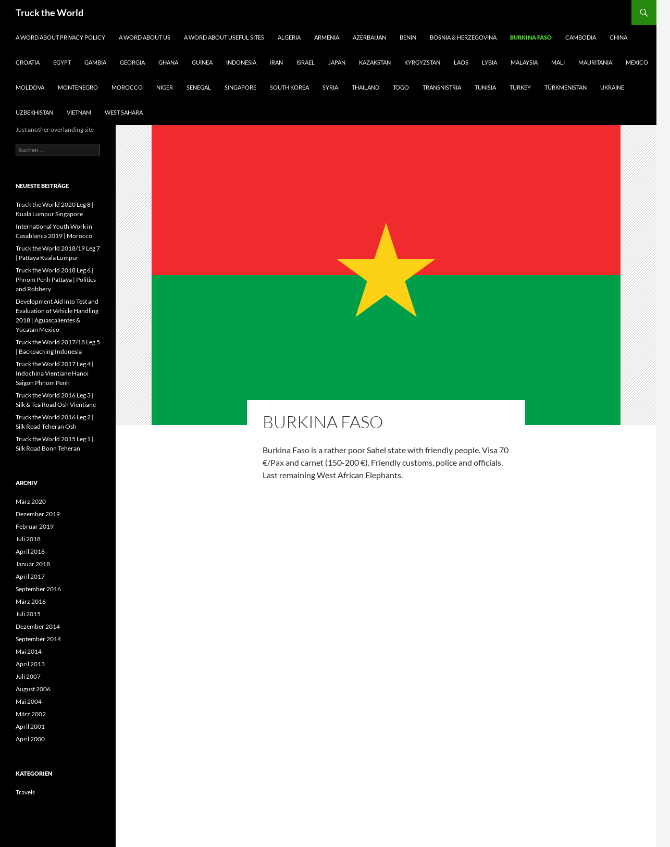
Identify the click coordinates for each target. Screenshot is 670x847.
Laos (461, 62)
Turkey (520, 87)
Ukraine (612, 87)
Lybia (489, 62)
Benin (408, 37)
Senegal (199, 87)
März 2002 (31, 714)
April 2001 (30, 726)
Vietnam (79, 112)
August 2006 (33, 689)
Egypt (62, 62)
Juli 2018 (28, 539)
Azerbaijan (369, 37)
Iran (276, 62)
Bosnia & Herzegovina (463, 37)
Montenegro (78, 87)
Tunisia (485, 87)
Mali (558, 62)
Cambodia (580, 37)
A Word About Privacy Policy (60, 37)
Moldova (30, 87)
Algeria (289, 37)
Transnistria (442, 87)
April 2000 (30, 739)
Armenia (326, 37)
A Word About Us (144, 37)
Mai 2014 (29, 651)
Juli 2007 (28, 676)
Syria (330, 87)
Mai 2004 (29, 701)
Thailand (365, 87)
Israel (305, 62)
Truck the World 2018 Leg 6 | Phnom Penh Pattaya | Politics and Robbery (56, 279)
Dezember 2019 (38, 514)
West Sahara (124, 112)
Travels (25, 792)
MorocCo (127, 87)
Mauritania (595, 62)
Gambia (95, 62)
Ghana (168, 62)
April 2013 (30, 664)
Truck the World (49, 12)
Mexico (637, 62)
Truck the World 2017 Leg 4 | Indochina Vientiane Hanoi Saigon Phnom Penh (55, 373)
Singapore (240, 87)
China (618, 37)
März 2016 (31, 601)
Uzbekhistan (34, 112)
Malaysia (524, 62)
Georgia (132, 62)
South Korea (289, 87)
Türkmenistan (565, 87)
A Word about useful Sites (224, 37)
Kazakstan (375, 62)
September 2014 (38, 639)
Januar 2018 (33, 564)
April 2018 (30, 551)
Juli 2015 (28, 614)
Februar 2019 (35, 526)
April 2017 (30, 576)
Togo (401, 87)
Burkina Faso (531, 37)
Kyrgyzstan (422, 62)
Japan (336, 62)
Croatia (28, 62)
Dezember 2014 (38, 626)
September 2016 (38, 589)
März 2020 (31, 501)
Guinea (202, 62)
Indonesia (241, 62)
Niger (164, 87)
